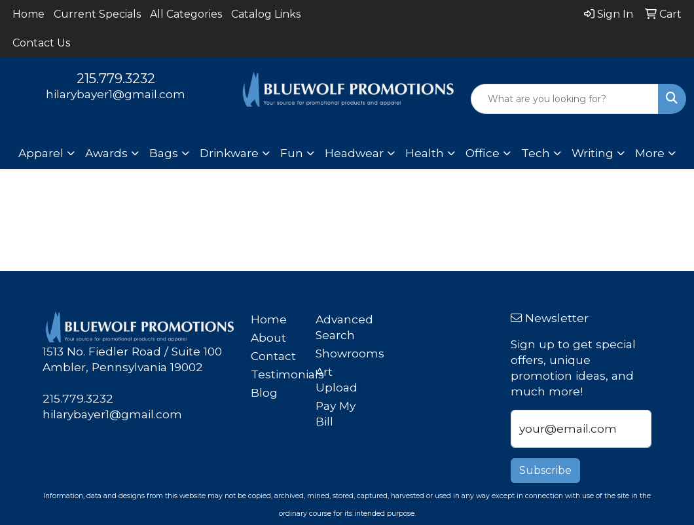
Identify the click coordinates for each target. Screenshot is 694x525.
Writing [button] (592, 153)
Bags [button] (163, 153)
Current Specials (97, 14)
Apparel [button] (41, 153)
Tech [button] (535, 153)
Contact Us (41, 43)
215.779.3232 (116, 78)
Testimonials (275, 374)
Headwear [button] (354, 153)
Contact (273, 356)
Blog (264, 392)
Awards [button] (106, 153)
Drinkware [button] (229, 153)
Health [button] (424, 153)
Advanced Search (340, 327)
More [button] (650, 153)
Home (28, 14)
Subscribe (545, 470)
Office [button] (483, 153)
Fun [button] (291, 153)
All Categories (186, 14)
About (268, 337)
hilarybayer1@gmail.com (115, 94)
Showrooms (340, 353)
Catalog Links (266, 14)
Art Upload (336, 379)
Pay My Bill (336, 413)
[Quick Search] (565, 99)
